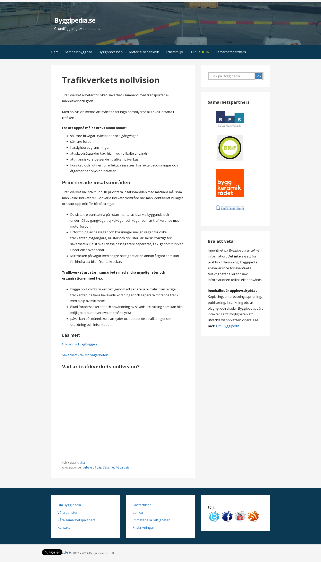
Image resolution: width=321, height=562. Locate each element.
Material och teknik (144, 52)
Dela (66, 552)
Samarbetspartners (231, 52)
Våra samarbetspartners (76, 520)
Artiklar (81, 462)
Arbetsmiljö (174, 52)
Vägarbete (123, 467)
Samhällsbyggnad (78, 52)
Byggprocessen (111, 52)
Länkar (138, 512)
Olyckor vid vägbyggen (79, 344)
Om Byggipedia (228, 326)
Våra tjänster (68, 512)
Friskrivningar (143, 527)
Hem (54, 52)
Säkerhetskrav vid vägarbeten (85, 355)
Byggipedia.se (74, 20)
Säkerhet (109, 467)
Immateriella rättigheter (151, 520)
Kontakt (64, 527)
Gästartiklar (142, 505)
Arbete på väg (92, 467)
